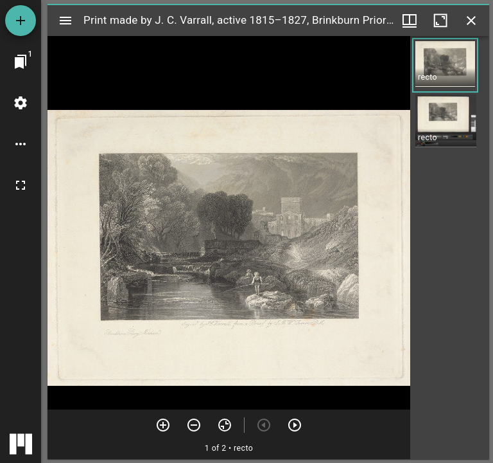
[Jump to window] (20, 61)
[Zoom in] (163, 425)
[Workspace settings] (20, 102)
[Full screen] (20, 185)
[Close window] (471, 20)
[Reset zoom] (224, 425)
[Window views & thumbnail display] (409, 20)
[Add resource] (20, 20)
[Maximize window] (440, 20)
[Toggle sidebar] (65, 20)
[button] (445, 65)
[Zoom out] (193, 425)
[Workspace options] (20, 144)
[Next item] (294, 425)
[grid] (449, 247)
